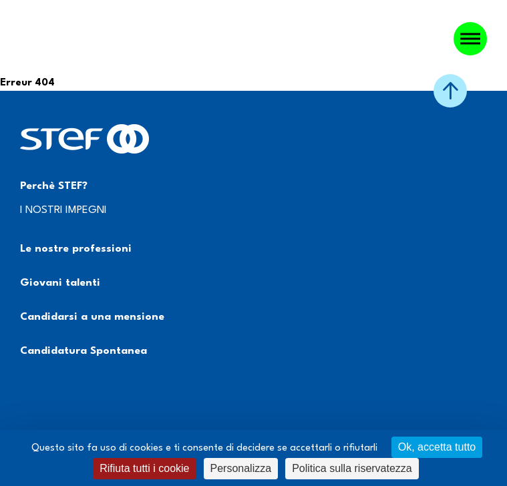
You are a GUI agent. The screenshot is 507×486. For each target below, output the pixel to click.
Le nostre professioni (76, 249)
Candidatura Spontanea (83, 351)
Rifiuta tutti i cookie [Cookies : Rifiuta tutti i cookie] (144, 468)
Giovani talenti (60, 283)
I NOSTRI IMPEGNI (63, 210)
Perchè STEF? (54, 186)
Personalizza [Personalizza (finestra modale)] (241, 468)
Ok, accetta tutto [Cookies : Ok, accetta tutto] (437, 447)
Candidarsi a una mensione (92, 317)
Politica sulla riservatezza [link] (352, 468)
